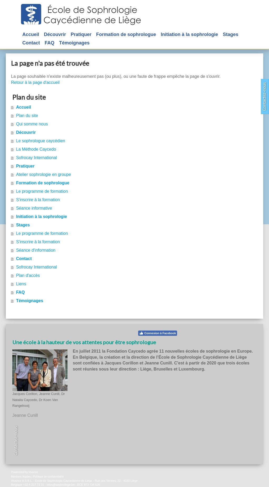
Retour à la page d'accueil (35, 82)
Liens (21, 284)
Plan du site (27, 115)
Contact (24, 258)
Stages (23, 225)
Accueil (23, 107)
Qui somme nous (32, 124)
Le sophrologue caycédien (40, 141)
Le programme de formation (42, 191)
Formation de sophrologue (42, 183)
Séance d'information (35, 250)
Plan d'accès (28, 275)
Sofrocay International (36, 157)
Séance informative (34, 208)
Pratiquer (25, 166)
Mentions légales (21, 476)
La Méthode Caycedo (36, 149)
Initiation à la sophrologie (41, 216)
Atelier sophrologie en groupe (43, 174)
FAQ (20, 292)
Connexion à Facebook (157, 333)
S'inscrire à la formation (38, 199)
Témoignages (29, 300)
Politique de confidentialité (48, 476)
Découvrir (26, 132)
